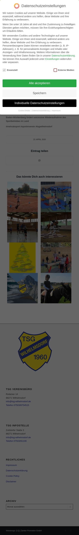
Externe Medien (64, 70)
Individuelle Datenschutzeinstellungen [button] (40, 103)
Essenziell (10, 70)
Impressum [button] (56, 111)
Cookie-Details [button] (24, 111)
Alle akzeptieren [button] (39, 83)
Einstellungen (52, 59)
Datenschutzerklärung (63, 55)
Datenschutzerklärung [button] (41, 111)
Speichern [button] (39, 93)
